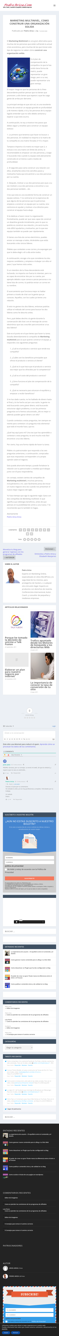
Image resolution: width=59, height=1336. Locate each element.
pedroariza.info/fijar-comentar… (24, 1101)
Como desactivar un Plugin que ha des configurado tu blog (30, 968)
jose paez (17, 784)
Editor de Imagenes (13, 1008)
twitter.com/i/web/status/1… (42, 1063)
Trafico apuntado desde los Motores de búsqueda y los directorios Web (42, 644)
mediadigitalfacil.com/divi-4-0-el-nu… (30, 1072)
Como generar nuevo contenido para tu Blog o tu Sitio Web (31, 960)
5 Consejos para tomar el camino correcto (21, 1034)
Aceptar (6, 1333)
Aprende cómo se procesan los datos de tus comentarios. (29, 745)
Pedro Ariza (29, 31)
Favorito (30, 1065)
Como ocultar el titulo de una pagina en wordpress (26, 1175)
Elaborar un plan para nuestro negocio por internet (15, 673)
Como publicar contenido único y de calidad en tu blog (29, 984)
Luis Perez (8, 1020)
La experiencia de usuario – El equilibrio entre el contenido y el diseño (32, 952)
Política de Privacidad (38, 1321)
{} (26, 739)
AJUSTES (4, 1329)
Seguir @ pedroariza (13, 1109)
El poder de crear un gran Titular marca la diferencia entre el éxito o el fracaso (31, 977)
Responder (18, 1065)
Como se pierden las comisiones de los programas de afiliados (27, 1015)
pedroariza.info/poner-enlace (24, 1083)
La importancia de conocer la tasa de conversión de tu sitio (41, 686)
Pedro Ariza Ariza (14, 517)
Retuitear (24, 1065)
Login (54, 726)
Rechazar (15, 1333)
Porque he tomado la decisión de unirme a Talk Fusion (16, 641)
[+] (29, 739)
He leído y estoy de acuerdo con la (25, 871)
